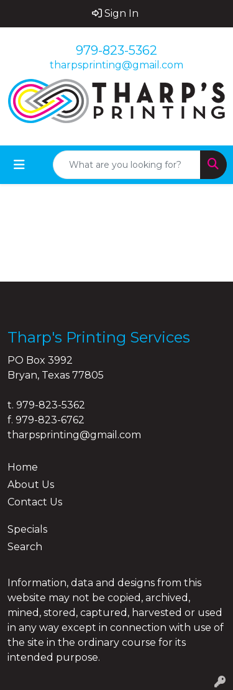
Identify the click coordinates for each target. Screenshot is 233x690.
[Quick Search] (127, 164)
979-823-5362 (116, 50)
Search (24, 547)
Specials (27, 529)
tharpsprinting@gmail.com (116, 65)
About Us (30, 484)
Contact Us (34, 502)
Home (22, 467)
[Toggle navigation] (19, 164)
